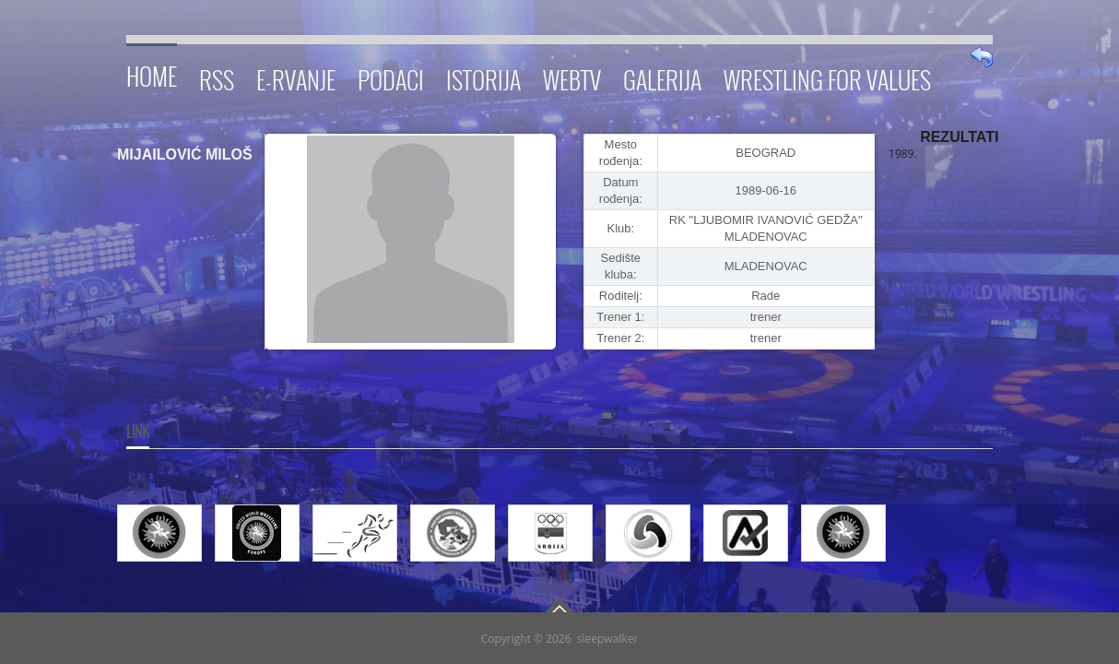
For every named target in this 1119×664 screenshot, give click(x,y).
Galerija (662, 77)
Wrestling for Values (827, 77)
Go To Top (559, 605)
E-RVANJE (296, 77)
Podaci (391, 77)
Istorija (483, 77)
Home (151, 73)
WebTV (572, 77)
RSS (216, 77)
